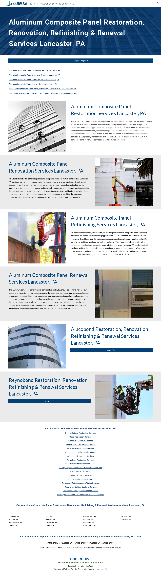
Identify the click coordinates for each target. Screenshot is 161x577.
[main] (80, 31)
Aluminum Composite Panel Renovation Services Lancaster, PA (34, 75)
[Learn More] (111, 350)
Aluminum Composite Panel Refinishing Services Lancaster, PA (34, 79)
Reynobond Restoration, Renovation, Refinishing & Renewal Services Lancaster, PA (43, 93)
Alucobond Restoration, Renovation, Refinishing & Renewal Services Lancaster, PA (42, 89)
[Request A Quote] (80, 61)
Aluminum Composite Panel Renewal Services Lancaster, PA (33, 84)
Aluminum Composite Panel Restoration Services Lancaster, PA (34, 70)
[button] (158, 4)
